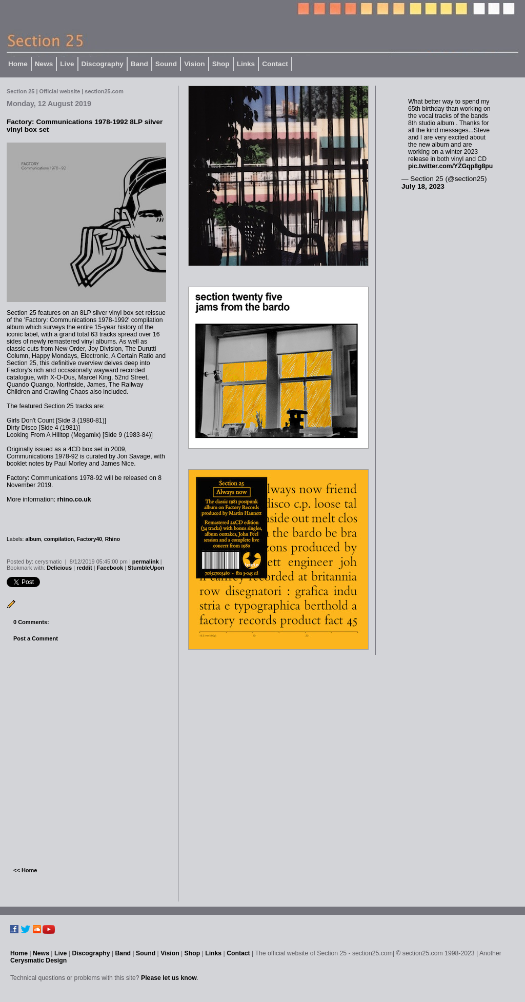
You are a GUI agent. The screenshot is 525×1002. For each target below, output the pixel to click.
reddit (84, 568)
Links (246, 64)
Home (18, 64)
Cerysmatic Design (38, 960)
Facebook (110, 568)
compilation (59, 539)
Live (67, 64)
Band (139, 64)
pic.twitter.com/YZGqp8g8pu (450, 166)
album (33, 539)
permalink (145, 561)
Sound (166, 64)
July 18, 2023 (423, 186)
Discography (103, 64)
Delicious (59, 568)
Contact (275, 64)
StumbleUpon (146, 568)
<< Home (25, 870)
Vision (194, 64)
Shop (221, 64)
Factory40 (89, 539)
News (44, 64)
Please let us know (169, 977)
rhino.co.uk (74, 499)
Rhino (112, 539)
